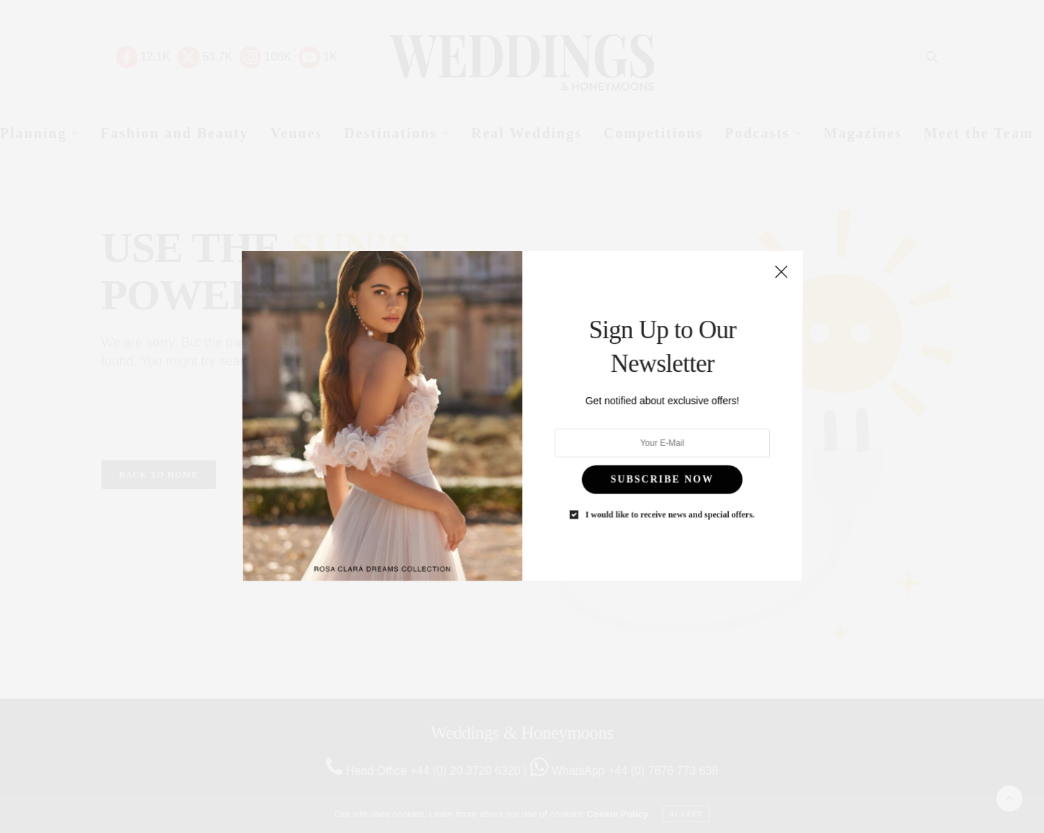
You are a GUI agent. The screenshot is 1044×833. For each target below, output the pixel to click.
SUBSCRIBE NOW (651, 467)
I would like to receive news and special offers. (657, 497)
